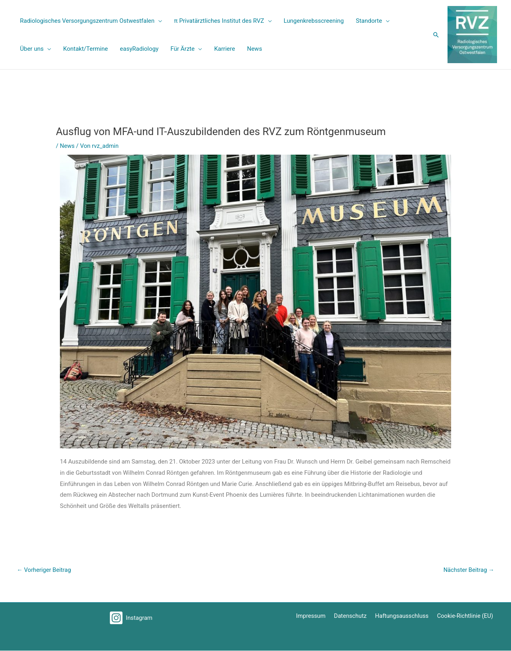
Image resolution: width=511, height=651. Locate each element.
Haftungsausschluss (404, 616)
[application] (158, 21)
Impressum (316, 616)
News (67, 145)
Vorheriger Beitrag (44, 569)
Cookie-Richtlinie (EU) (466, 616)
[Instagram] (131, 618)
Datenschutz (354, 616)
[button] (436, 34)
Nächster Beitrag (468, 569)
